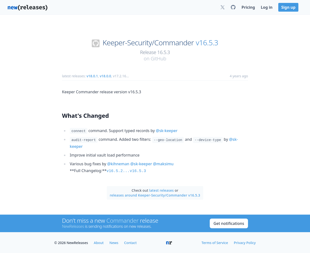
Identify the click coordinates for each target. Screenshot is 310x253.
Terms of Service (215, 242)
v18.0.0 (105, 76)
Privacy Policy (245, 242)
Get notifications (229, 223)
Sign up (288, 7)
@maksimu (163, 163)
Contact (130, 242)
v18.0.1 (92, 76)
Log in (266, 7)
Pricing (248, 7)
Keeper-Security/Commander (148, 42)
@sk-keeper (166, 130)
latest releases (161, 190)
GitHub (158, 58)
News (113, 242)
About (99, 242)
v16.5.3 (207, 42)
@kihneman (118, 163)
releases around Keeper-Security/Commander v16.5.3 (155, 194)
